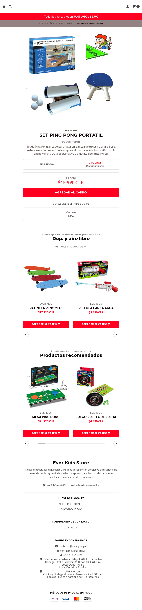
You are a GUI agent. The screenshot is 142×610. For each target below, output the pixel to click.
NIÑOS (50, 23)
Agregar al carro (71, 192)
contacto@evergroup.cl (71, 546)
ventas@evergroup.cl (71, 551)
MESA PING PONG (46, 417)
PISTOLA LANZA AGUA (96, 308)
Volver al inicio (71, 509)
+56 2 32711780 (71, 555)
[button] (46, 324)
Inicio (40, 23)
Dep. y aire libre (65, 23)
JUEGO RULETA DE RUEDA (96, 417)
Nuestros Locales (71, 504)
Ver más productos (71, 247)
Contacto (71, 527)
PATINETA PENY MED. (46, 308)
